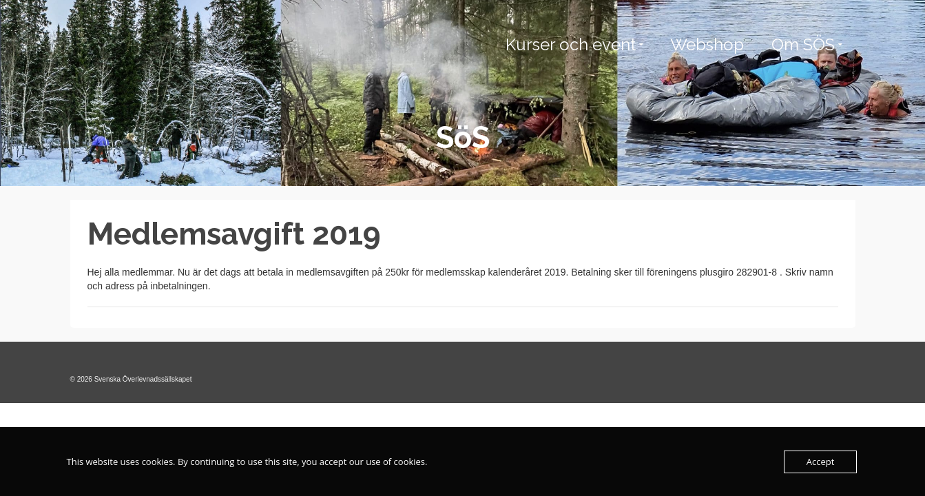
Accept (821, 461)
